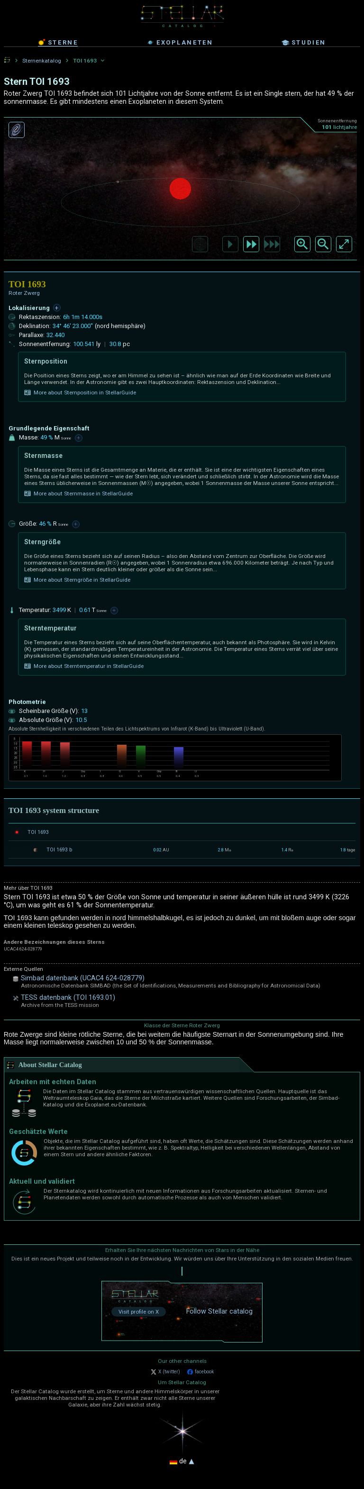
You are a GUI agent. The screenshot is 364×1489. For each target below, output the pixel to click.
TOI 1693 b (59, 850)
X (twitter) (165, 1372)
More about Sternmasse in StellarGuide (78, 493)
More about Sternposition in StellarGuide (80, 392)
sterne (58, 42)
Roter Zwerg (24, 293)
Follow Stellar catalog (219, 1311)
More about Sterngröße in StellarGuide (77, 579)
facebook (200, 1372)
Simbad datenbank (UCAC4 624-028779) (83, 978)
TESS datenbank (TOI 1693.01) (68, 998)
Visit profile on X (138, 1311)
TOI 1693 (38, 832)
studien (304, 42)
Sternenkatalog (41, 60)
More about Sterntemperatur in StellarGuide (84, 666)
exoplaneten (179, 42)
